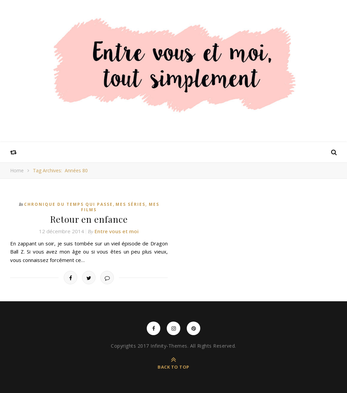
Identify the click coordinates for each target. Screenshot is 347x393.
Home (17, 170)
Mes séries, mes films (120, 207)
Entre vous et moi (117, 231)
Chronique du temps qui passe (68, 204)
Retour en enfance (89, 219)
